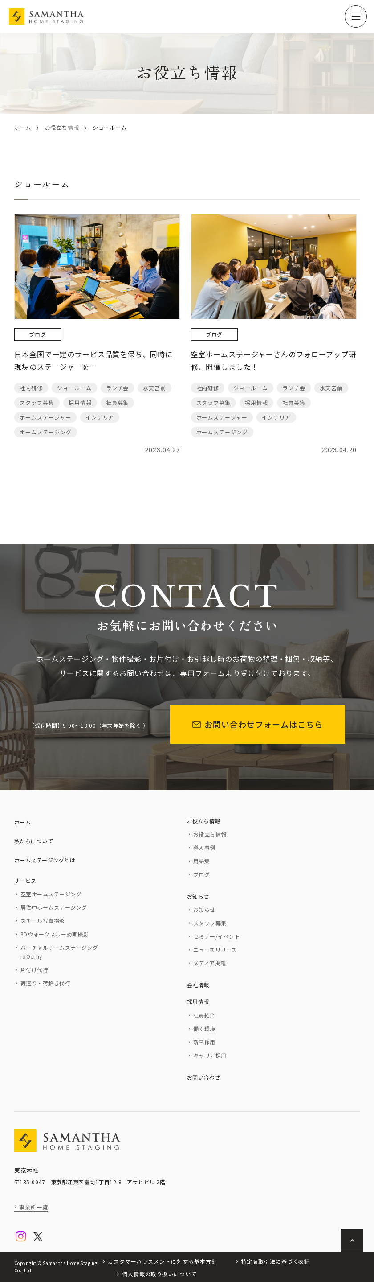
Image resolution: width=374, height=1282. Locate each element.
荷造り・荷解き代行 (45, 983)
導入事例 (204, 847)
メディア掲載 (209, 963)
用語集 (201, 861)
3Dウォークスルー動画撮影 (54, 934)
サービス (25, 880)
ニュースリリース (215, 949)
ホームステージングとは (44, 860)
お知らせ (198, 896)
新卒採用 (204, 1042)
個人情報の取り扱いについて (159, 1274)
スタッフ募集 (210, 923)
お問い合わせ (203, 1077)
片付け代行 (34, 969)
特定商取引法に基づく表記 (275, 1261)
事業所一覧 (33, 1207)
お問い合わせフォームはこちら (257, 724)
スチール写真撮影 (42, 920)
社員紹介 (204, 1015)
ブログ (201, 874)
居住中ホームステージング (53, 907)
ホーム (22, 127)
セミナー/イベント (216, 936)
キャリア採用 (210, 1055)
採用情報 (198, 1001)
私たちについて (33, 841)
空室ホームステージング (50, 894)
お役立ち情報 (62, 127)
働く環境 (204, 1028)
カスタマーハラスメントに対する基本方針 (162, 1261)
